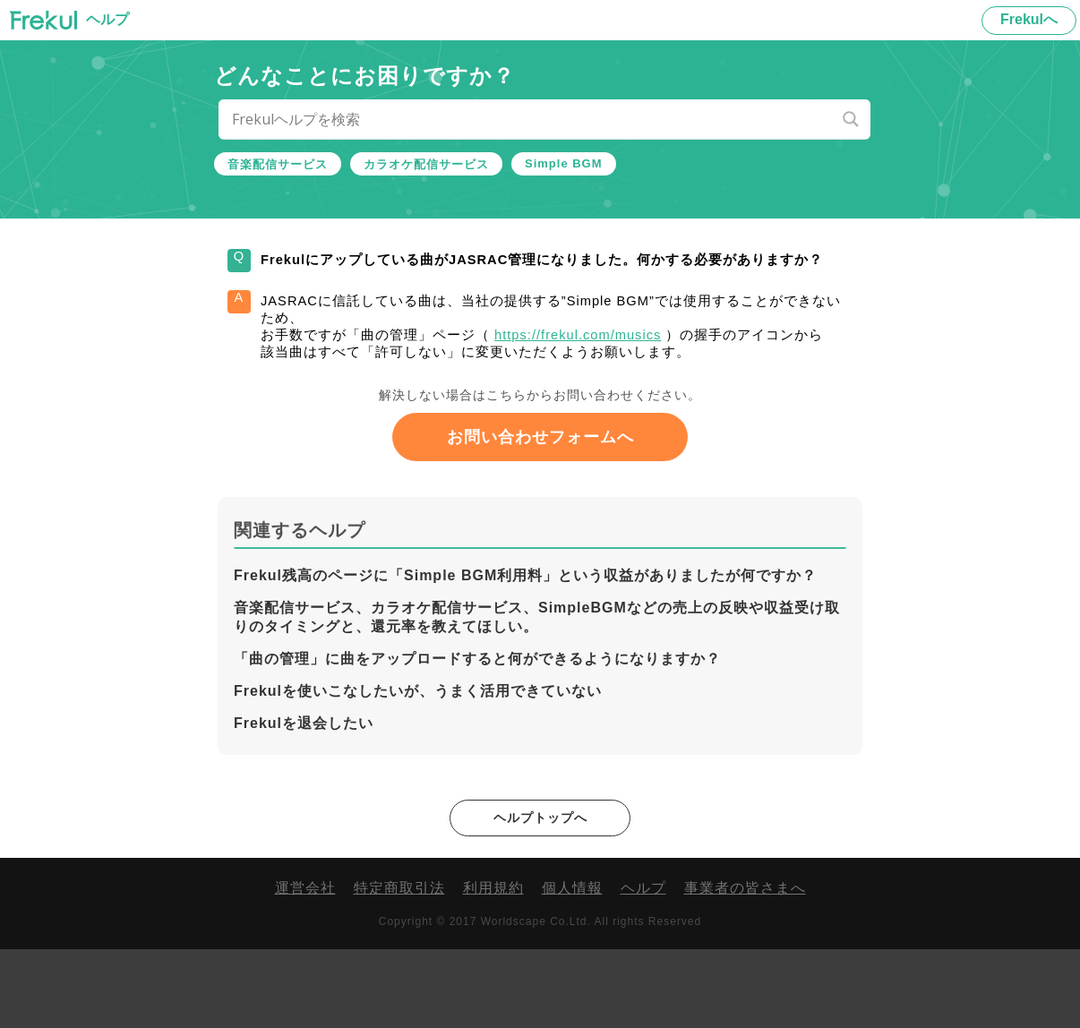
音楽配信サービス (277, 164)
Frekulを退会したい (303, 800)
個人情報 (572, 966)
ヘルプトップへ (540, 895)
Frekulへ (1029, 19)
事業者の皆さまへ (745, 966)
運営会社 (305, 966)
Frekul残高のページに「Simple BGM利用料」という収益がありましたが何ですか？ (525, 652)
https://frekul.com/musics (624, 381)
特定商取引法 (399, 966)
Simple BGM (564, 163)
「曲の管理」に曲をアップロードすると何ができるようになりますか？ (477, 735)
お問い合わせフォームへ (540, 514)
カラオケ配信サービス (426, 164)
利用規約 (493, 966)
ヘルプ (643, 966)
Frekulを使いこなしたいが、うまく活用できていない (418, 767)
